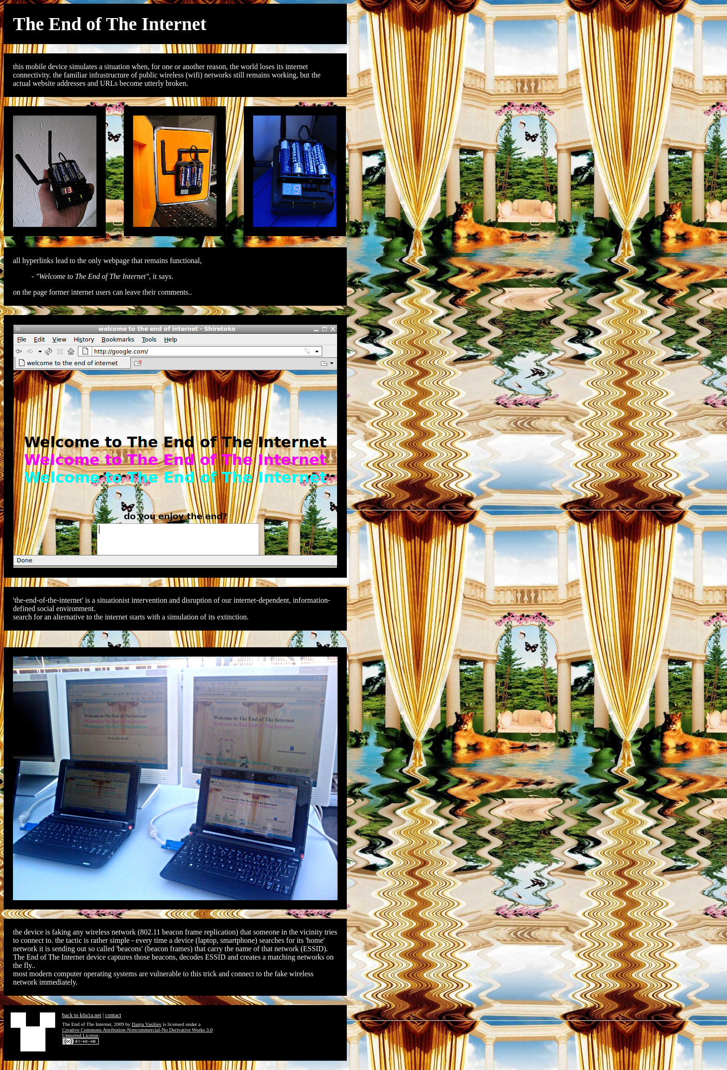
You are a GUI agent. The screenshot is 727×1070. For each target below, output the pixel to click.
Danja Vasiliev (146, 1024)
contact (113, 1015)
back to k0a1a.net (81, 1015)
